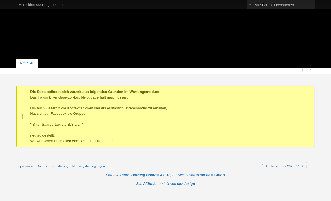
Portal (27, 63)
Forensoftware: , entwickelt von (165, 175)
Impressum (24, 166)
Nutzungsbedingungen (88, 166)
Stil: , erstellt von (165, 183)
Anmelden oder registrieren (41, 5)
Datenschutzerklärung (52, 166)
